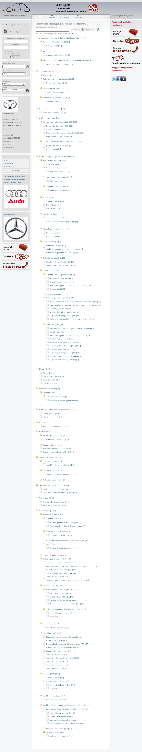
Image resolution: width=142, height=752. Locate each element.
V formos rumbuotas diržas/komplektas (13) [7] (62, 142)
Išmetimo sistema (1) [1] (53, 214)
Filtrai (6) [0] (45, 369)
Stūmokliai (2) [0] (57, 289)
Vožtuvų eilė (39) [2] (55, 732)
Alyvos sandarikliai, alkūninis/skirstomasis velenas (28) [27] (75, 302)
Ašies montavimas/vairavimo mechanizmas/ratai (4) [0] (62, 38)
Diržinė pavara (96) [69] (49, 118)
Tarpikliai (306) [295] (55, 325)
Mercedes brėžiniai (10, 214)
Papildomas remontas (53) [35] (56, 489)
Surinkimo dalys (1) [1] (52, 393)
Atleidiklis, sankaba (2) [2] (54, 436)
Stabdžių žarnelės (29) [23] (54, 480)
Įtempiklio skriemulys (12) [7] (59, 146)
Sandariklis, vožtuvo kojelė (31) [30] (65, 342)
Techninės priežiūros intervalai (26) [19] (60, 493)
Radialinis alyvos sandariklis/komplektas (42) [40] (71, 286)
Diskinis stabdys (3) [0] (53, 470)
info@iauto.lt (21, 25)
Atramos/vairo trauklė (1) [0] (58, 55)
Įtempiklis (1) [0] (53, 149)
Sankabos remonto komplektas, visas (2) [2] (64, 249)
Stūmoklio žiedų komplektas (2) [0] (64, 548)
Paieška (52, 17)
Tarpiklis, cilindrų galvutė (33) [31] (65, 316)
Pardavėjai (64, 17)
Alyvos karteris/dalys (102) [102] (60, 681)
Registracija (9, 51)
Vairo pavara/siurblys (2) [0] (55, 505)
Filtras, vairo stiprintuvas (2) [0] (56, 502)
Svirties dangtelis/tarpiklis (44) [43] (65, 312)
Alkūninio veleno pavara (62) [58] (60, 275)
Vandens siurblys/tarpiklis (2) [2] (57, 98)
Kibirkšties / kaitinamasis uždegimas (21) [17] (58, 410)
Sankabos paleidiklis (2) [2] (58, 440)
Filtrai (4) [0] (48, 198)
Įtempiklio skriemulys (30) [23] (59, 126)
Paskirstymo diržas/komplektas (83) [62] (60, 122)
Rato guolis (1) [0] (54, 46)
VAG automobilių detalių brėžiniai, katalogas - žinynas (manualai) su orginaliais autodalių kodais (14, 179)
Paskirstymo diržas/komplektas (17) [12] (63, 136)
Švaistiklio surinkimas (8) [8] (62, 282)
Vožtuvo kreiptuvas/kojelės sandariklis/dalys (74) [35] (72, 319)
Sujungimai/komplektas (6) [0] (55, 426)
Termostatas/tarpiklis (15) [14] (55, 88)
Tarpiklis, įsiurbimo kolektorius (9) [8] (66, 349)
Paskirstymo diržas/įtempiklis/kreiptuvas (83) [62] (67, 709)
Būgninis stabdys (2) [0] (53, 461)
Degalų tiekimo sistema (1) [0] (52, 109)
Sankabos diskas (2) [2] (56, 246)
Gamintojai (78, 17)
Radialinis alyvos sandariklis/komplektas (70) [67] (71, 336)
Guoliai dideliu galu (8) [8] (61, 535)
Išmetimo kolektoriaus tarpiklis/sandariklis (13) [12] (72, 329)
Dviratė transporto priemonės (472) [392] (56, 157)
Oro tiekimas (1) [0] (51, 624)
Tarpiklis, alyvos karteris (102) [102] (65, 346)
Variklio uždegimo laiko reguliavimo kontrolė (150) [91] (66, 705)
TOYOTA (5, 160)
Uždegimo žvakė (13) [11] (57, 236)
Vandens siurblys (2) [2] (56, 102)
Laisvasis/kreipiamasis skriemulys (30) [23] (64, 133)
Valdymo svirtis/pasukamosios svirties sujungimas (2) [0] (67, 60)
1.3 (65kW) (6, 166)
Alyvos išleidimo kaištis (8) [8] (63, 685)
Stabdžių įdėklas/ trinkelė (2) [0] (60, 465)
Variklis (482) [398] (47, 511)
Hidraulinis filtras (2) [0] (53, 376)
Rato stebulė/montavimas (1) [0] (56, 42)
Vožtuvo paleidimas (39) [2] (61, 736)
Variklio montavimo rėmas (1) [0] (60, 700)
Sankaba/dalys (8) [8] (48, 432)
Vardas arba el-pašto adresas (16, 38)
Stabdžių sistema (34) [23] (54, 258)
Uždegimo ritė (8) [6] (55, 233)
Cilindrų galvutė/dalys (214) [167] (60, 298)
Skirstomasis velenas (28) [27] (59, 729)
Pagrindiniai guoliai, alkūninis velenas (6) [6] (69, 526)
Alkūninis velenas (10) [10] (61, 279)
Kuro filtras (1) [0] (54, 205)
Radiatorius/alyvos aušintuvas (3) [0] (58, 79)
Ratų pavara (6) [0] (47, 423)
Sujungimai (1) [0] (50, 51)
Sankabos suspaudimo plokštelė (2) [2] (62, 253)
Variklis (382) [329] (51, 271)
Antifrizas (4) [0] (50, 76)
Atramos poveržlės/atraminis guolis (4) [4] (67, 523)
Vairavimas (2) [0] (47, 498)
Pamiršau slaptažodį (11, 54)
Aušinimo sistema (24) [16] (50, 72)
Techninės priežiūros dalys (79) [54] (54, 485)
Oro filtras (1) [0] (53, 208)
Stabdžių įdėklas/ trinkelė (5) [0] (60, 262)
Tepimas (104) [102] (51, 674)
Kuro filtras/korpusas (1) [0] (55, 113)
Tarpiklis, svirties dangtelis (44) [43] (65, 356)
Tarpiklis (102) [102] (58, 688)
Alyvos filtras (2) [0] (55, 201)
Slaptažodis (16, 44)
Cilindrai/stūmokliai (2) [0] (57, 294)
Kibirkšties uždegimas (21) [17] (56, 229)
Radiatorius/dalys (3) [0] (56, 83)
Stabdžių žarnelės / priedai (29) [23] (61, 265)
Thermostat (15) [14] (55, 92)
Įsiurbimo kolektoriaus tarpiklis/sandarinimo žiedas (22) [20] (75, 305)
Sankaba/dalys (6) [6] (52, 242)
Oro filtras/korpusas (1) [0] (57, 628)
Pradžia (40, 17)
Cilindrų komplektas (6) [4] (57, 129)
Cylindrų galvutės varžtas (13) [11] (64, 309)
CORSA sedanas (8, 163)
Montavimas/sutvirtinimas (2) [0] (60, 64)
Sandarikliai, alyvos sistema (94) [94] (65, 339)
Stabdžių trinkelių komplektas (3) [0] (61, 474)
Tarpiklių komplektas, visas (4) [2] (64, 360)
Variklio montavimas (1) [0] (54, 696)
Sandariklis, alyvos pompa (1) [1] (64, 222)
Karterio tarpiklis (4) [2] (60, 332)
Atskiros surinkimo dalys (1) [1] (59, 218)
